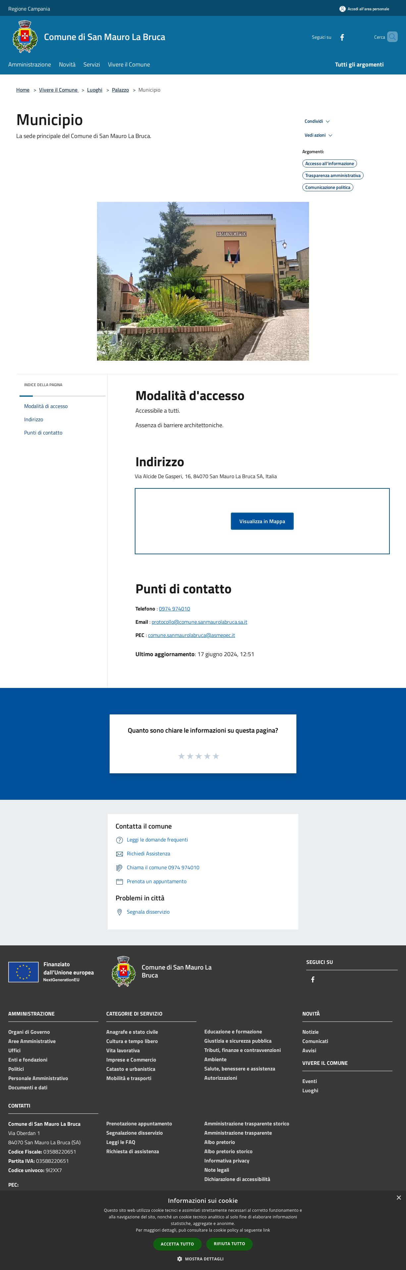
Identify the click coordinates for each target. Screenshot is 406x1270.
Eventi (309, 1081)
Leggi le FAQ (120, 1142)
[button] (203, 1258)
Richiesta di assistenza (132, 1151)
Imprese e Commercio (131, 1060)
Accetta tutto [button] (177, 1244)
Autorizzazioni (220, 1078)
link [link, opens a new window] (266, 1230)
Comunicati (315, 1041)
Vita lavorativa (123, 1050)
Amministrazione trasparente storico (246, 1123)
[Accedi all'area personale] (364, 9)
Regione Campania (29, 9)
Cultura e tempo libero (132, 1041)
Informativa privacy (226, 1160)
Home (22, 90)
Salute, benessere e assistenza (239, 1068)
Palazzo (120, 90)
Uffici (14, 1050)
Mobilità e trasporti (128, 1078)
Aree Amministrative (32, 1041)
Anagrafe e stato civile (132, 1032)
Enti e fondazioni (27, 1060)
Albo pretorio (219, 1142)
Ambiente (215, 1059)
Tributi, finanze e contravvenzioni (242, 1050)
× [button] (398, 1198)
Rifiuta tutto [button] (229, 1244)
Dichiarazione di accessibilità (237, 1179)
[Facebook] (330, 36)
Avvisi (309, 1050)
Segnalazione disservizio (134, 1133)
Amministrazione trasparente (238, 1133)
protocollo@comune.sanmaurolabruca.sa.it (199, 622)
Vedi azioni (319, 135)
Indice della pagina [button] (43, 385)
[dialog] (203, 1230)
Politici (16, 1069)
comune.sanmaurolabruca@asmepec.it (191, 635)
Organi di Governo (29, 1032)
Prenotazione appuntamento (139, 1123)
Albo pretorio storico (228, 1151)
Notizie (310, 1032)
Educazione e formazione (233, 1031)
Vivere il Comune (59, 90)
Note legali (216, 1170)
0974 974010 (174, 608)
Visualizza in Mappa (262, 521)
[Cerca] (390, 37)
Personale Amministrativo (38, 1078)
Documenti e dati (27, 1087)
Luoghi (94, 90)
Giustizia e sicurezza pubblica (238, 1041)
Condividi (318, 121)
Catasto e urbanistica (130, 1069)
